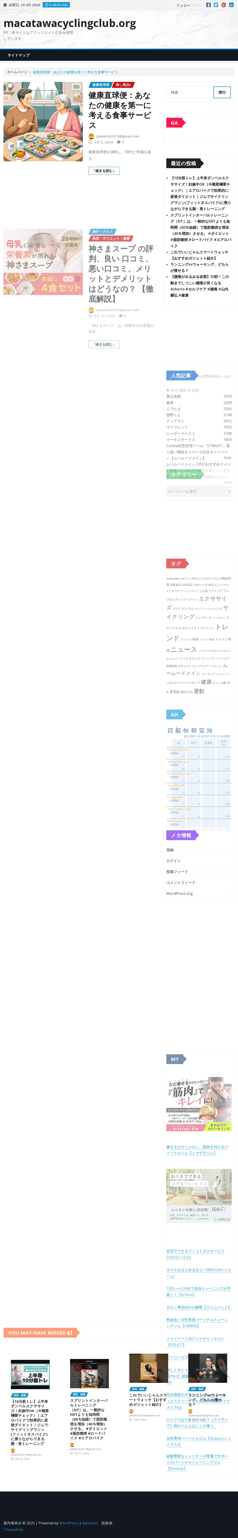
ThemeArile (13, 1529)
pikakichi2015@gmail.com (118, 136)
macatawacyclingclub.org (69, 23)
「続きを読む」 (104, 170)
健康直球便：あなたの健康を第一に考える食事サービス (75, 72)
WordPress (68, 1523)
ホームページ (17, 72)
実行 (222, 92)
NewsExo (90, 1523)
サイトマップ (18, 55)
